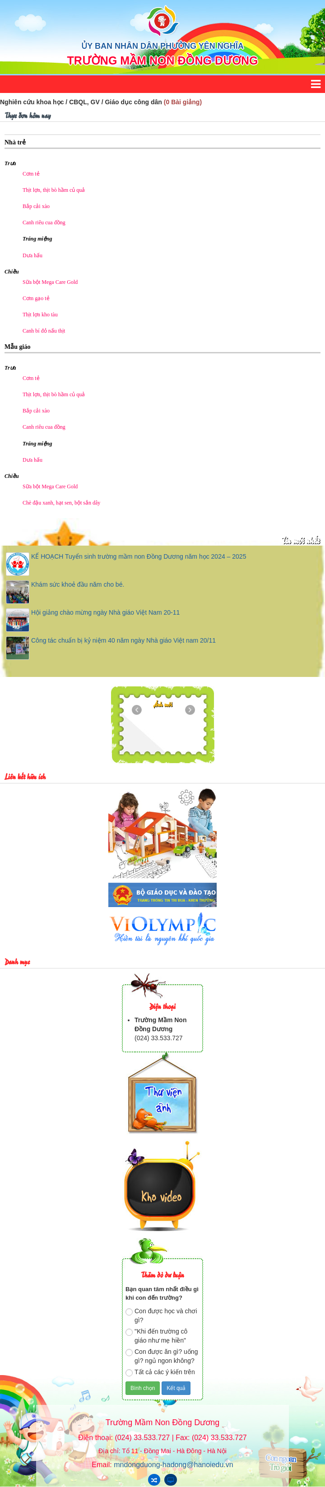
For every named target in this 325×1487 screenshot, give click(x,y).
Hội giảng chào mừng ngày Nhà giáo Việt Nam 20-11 (105, 612)
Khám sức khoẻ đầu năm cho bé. (77, 584)
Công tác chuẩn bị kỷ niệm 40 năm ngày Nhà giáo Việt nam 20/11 (123, 640)
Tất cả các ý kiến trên (160, 1372)
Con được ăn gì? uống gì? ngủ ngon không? (161, 1356)
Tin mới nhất (300, 540)
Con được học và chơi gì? (161, 1315)
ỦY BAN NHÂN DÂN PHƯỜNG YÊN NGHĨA (162, 46)
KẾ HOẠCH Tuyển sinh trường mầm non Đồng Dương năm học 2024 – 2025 (138, 556)
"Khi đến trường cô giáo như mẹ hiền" (156, 1336)
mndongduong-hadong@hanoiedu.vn (173, 1464)
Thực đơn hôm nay (28, 114)
